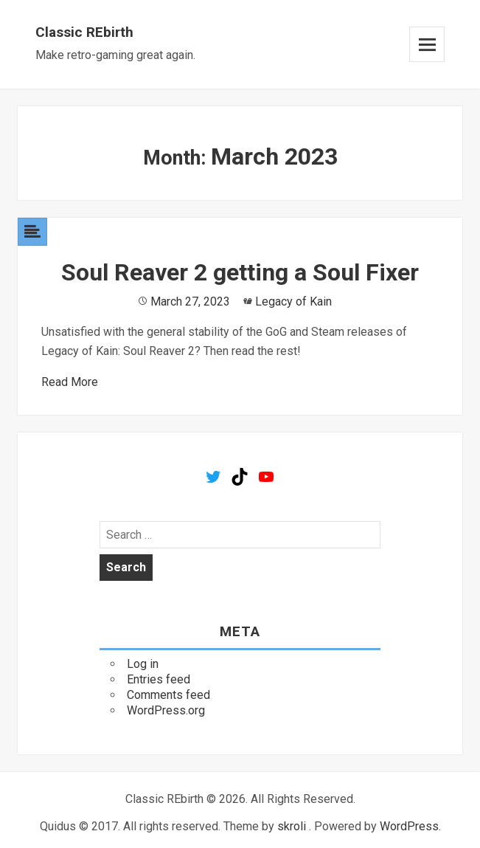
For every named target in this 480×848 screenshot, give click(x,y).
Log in (143, 664)
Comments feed (168, 695)
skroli (291, 826)
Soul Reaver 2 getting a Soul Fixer (240, 272)
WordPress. (410, 826)
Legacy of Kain (293, 301)
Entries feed (158, 679)
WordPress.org (166, 710)
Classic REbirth (84, 32)
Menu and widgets (427, 44)
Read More (69, 382)
